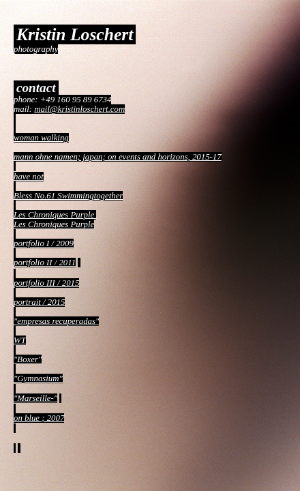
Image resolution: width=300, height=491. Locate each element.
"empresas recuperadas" (56, 321)
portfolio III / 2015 (46, 283)
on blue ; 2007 (39, 418)
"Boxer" (28, 359)
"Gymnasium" (38, 378)
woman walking (41, 138)
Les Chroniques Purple (55, 215)
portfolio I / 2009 (44, 243)
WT (20, 340)
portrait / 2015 (39, 302)
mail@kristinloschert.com (79, 109)
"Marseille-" (35, 398)
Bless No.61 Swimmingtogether (68, 195)
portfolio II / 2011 (45, 262)
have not (29, 176)
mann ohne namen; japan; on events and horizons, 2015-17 (118, 157)
